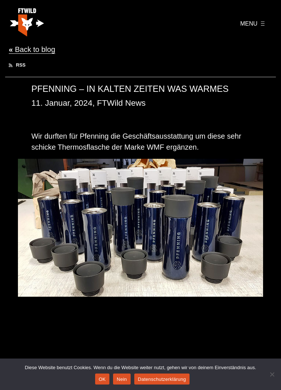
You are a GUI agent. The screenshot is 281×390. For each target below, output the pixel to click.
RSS (17, 65)
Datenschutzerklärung (162, 379)
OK (102, 379)
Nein (122, 379)
